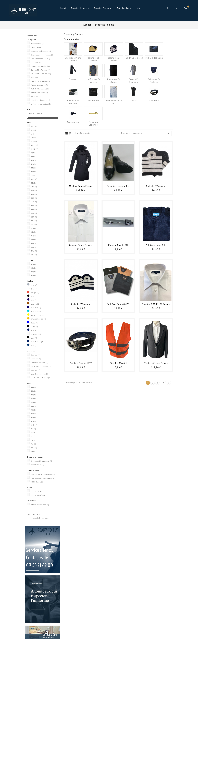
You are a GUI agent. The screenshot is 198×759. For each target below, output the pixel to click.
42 (33, 164)
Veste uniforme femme (156, 363)
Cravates (36, 62)
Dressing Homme (80, 8)
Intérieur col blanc (40, 505)
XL (34, 141)
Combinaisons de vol (41, 59)
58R (34, 213)
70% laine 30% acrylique (42, 478)
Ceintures (36, 47)
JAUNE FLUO (38, 315)
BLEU (34, 323)
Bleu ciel (36, 312)
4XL (34, 251)
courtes (35, 370)
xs (33, 175)
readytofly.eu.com (40, 518)
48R (34, 194)
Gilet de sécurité (118, 363)
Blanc (34, 289)
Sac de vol (37, 96)
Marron (35, 304)
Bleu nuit (36, 308)
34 (33, 232)
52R (34, 190)
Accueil (63, 8)
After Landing (124, 8)
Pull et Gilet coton (40, 89)
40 (33, 160)
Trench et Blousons (40, 100)
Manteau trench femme (81, 186)
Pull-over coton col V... (118, 304)
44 (33, 168)
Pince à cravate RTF (118, 245)
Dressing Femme (103, 8)
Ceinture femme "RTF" (81, 363)
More (139, 8)
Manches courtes (39, 363)
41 (33, 276)
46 (33, 172)
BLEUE (35, 330)
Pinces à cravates (39, 85)
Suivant (168, 382)
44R (34, 209)
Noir (34, 296)
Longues (36, 359)
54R (34, 187)
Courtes (35, 355)
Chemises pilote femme (42, 55)
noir (34, 338)
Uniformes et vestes (41, 104)
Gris (34, 285)
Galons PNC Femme (40, 70)
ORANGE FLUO (38, 319)
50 (33, 247)
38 (33, 240)
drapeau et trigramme (41, 461)
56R (34, 202)
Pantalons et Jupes (40, 81)
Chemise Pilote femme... (80, 245)
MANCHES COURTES (41, 378)
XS (34, 126)
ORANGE (36, 334)
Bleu (34, 300)
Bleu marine (37, 342)
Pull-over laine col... (155, 245)
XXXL (34, 149)
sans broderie (38, 465)
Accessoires (37, 44)
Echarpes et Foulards (41, 66)
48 (33, 243)
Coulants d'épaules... (156, 186)
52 (33, 228)
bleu (34, 345)
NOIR (34, 327)
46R (34, 206)
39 (33, 272)
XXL (34, 145)
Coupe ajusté (38, 495)
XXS (34, 179)
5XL (34, 255)
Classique (36, 491)
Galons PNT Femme (41, 74)
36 (33, 236)
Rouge (35, 293)
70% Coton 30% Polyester (43, 474)
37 (33, 264)
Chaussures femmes (41, 51)
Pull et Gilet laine (39, 93)
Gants (35, 78)
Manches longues (40, 374)
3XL (34, 224)
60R (34, 217)
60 (33, 402)
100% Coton (37, 482)
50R (34, 198)
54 (33, 183)
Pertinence (151, 133)
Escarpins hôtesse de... (118, 186)
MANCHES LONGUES (41, 366)
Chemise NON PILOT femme (156, 304)
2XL (34, 221)
